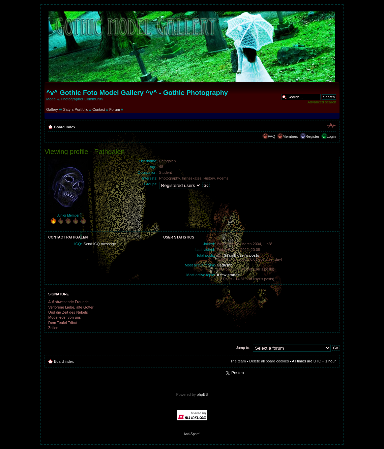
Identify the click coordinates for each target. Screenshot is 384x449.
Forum (114, 109)
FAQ (271, 136)
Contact (98, 109)
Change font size (331, 126)
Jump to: (243, 348)
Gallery (52, 109)
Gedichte (225, 265)
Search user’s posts (241, 255)
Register (312, 136)
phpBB (202, 394)
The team (238, 361)
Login (331, 136)
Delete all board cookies (269, 361)
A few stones (228, 275)
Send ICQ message (100, 244)
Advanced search (321, 102)
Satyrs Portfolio (75, 109)
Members (290, 136)
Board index (65, 127)
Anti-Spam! (192, 434)
